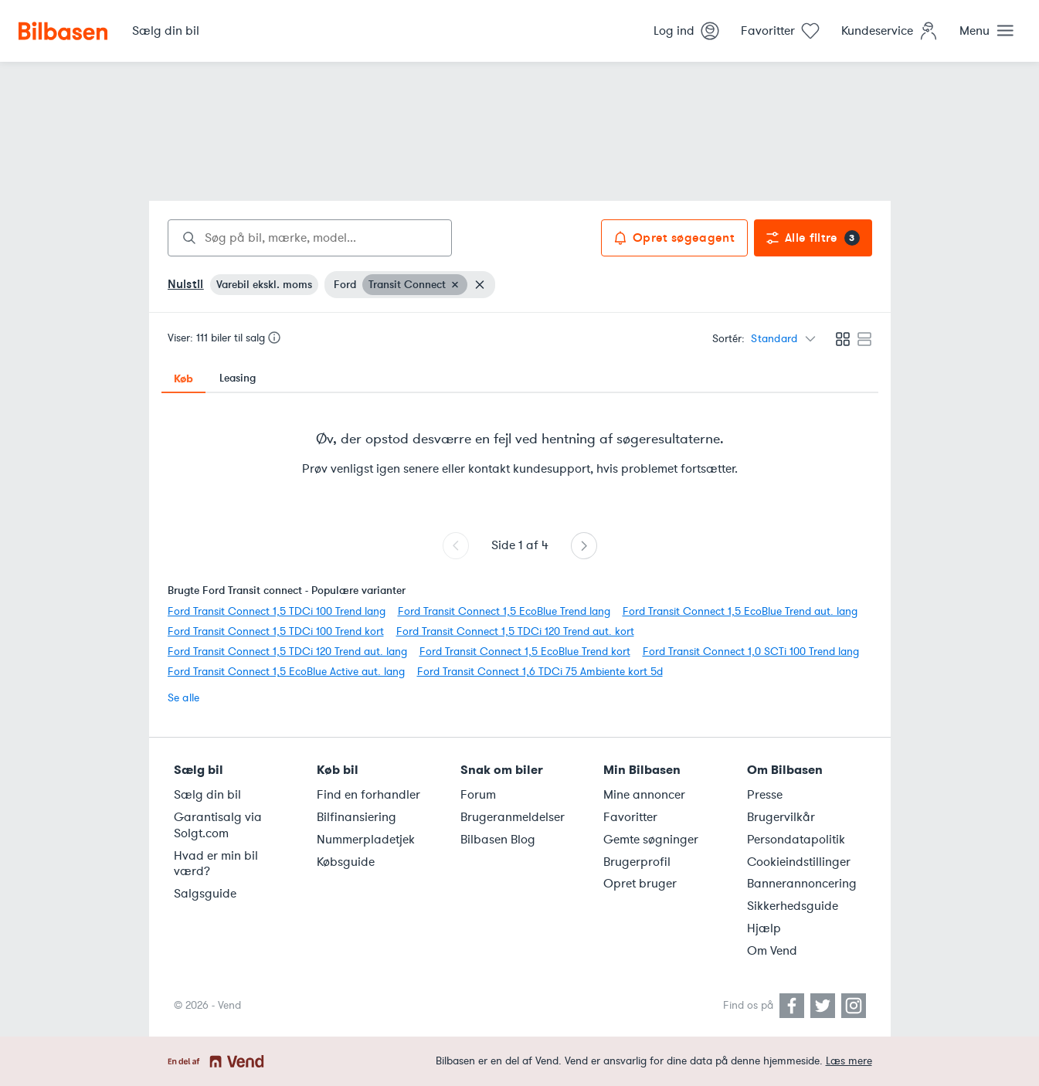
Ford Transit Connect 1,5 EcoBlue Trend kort (524, 651)
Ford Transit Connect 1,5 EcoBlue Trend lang (504, 611)
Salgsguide (205, 893)
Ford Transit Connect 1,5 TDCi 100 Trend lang (276, 611)
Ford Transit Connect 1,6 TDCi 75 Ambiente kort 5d (540, 671)
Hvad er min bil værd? (216, 864)
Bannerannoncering (802, 883)
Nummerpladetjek (366, 839)
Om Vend (772, 950)
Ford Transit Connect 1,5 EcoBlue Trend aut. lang (740, 611)
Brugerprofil (637, 862)
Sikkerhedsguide (792, 906)
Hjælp (764, 928)
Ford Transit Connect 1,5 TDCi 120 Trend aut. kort (515, 631)
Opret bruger (640, 883)
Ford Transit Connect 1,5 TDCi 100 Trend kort (276, 631)
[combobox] (310, 237)
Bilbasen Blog (497, 839)
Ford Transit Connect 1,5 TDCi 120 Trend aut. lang (287, 651)
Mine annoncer (644, 794)
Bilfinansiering (356, 817)
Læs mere (849, 1061)
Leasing (237, 378)
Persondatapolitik (796, 839)
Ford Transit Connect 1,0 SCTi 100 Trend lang (751, 651)
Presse (765, 794)
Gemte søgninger (650, 839)
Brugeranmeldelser (512, 817)
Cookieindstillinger (799, 862)
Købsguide (346, 862)
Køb (183, 378)
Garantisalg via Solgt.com (218, 825)
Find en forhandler (368, 794)
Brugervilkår (781, 817)
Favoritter (630, 817)
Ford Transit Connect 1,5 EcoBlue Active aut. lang (286, 671)
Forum (478, 794)
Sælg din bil (207, 794)
